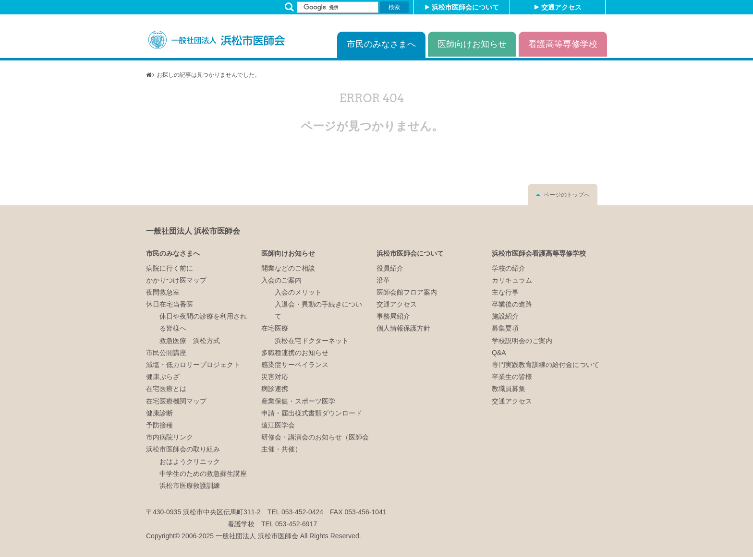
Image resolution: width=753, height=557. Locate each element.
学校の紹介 (508, 268)
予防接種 (159, 425)
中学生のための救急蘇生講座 (203, 473)
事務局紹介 (393, 316)
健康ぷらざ (163, 376)
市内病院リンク (169, 437)
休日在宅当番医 (169, 304)
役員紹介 (389, 268)
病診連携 (274, 388)
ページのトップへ (567, 194)
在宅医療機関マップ (176, 401)
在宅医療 (274, 328)
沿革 (383, 280)
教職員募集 (508, 388)
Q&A (499, 352)
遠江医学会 (278, 425)
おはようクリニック (189, 461)
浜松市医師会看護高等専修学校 (539, 253)
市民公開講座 (166, 352)
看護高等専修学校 (562, 44)
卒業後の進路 (512, 304)
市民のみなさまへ (381, 44)
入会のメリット (298, 292)
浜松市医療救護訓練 (189, 485)
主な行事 (505, 292)
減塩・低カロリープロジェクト (193, 364)
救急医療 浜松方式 (189, 340)
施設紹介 (505, 316)
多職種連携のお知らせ (294, 352)
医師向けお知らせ (472, 44)
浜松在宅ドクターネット (312, 340)
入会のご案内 (281, 280)
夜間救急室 (163, 292)
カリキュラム (512, 280)
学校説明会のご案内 (522, 340)
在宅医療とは (166, 388)
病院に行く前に (169, 268)
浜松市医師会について (465, 7)
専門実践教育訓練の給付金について (545, 364)
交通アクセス (561, 7)
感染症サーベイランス (294, 364)
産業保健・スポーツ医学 (298, 401)
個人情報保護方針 (403, 328)
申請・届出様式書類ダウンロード (311, 413)
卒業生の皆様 (512, 376)
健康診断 (159, 413)
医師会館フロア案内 (406, 292)
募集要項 (505, 328)
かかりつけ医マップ (176, 280)
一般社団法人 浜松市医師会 (193, 231)
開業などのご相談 (288, 268)
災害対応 (274, 376)
